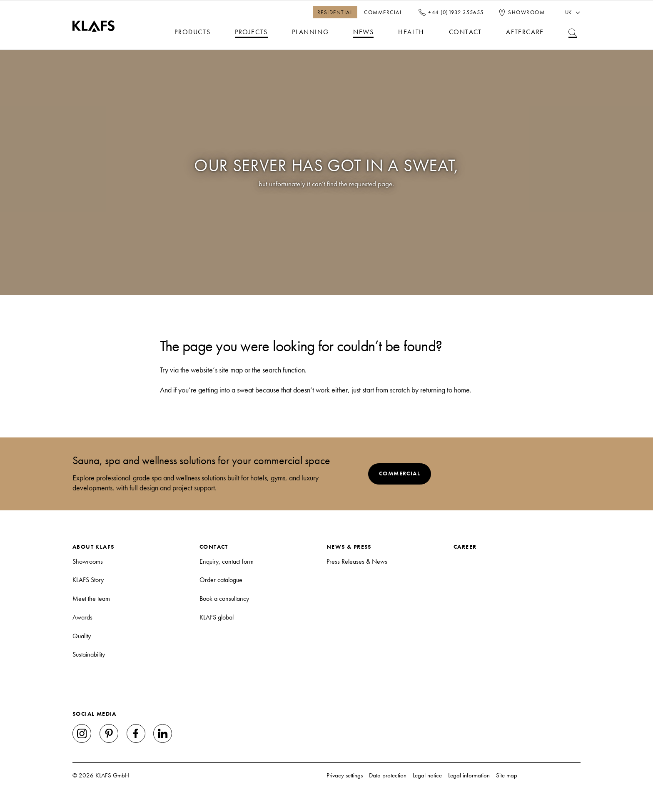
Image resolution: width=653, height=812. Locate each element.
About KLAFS (93, 546)
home (462, 390)
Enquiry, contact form (226, 561)
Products (192, 32)
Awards (82, 617)
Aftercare (524, 32)
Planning (310, 32)
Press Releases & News (356, 561)
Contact (465, 32)
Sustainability (88, 654)
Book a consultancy (224, 598)
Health (411, 32)
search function (283, 370)
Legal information (469, 775)
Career (465, 546)
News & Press (348, 546)
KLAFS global (216, 617)
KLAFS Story (88, 580)
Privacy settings (344, 775)
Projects (251, 32)
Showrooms (87, 561)
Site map (506, 775)
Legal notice (427, 775)
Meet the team (91, 598)
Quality (81, 636)
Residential (335, 12)
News (363, 32)
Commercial (383, 12)
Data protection (387, 775)
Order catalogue (220, 580)
